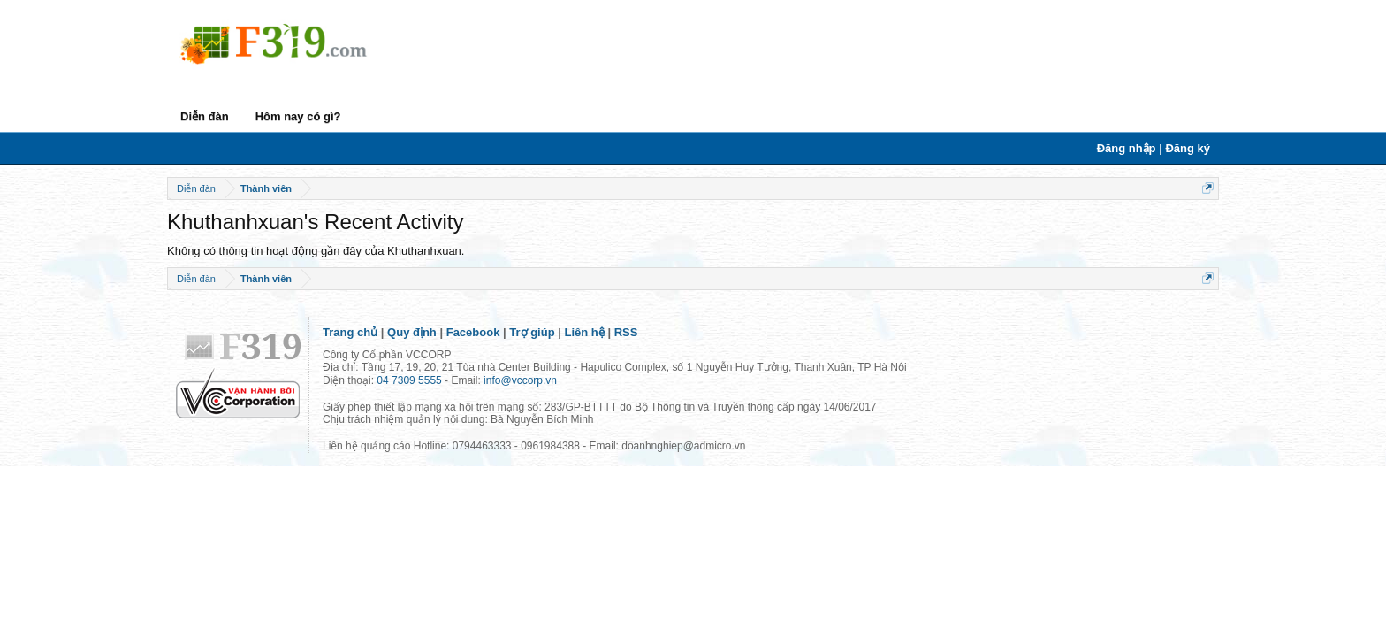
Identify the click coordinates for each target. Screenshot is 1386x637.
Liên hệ (585, 332)
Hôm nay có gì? (298, 116)
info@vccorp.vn (520, 380)
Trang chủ (350, 332)
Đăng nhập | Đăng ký (1153, 148)
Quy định (412, 332)
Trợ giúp (531, 332)
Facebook (473, 332)
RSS (626, 332)
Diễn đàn (204, 116)
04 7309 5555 (409, 380)
